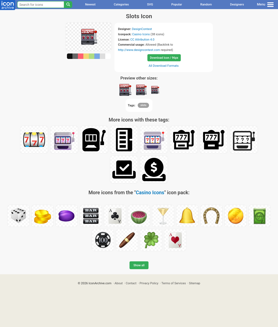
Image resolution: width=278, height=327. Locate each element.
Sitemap (194, 283)
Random (206, 4)
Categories (121, 4)
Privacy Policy (149, 283)
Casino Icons (141, 34)
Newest (90, 4)
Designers (237, 4)
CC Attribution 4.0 (142, 39)
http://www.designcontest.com (139, 50)
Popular (176, 4)
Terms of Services (173, 283)
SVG (150, 4)
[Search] (68, 4)
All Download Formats (164, 65)
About (119, 283)
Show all (139, 265)
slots (143, 105)
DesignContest (142, 29)
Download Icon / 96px (164, 57)
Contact (131, 283)
